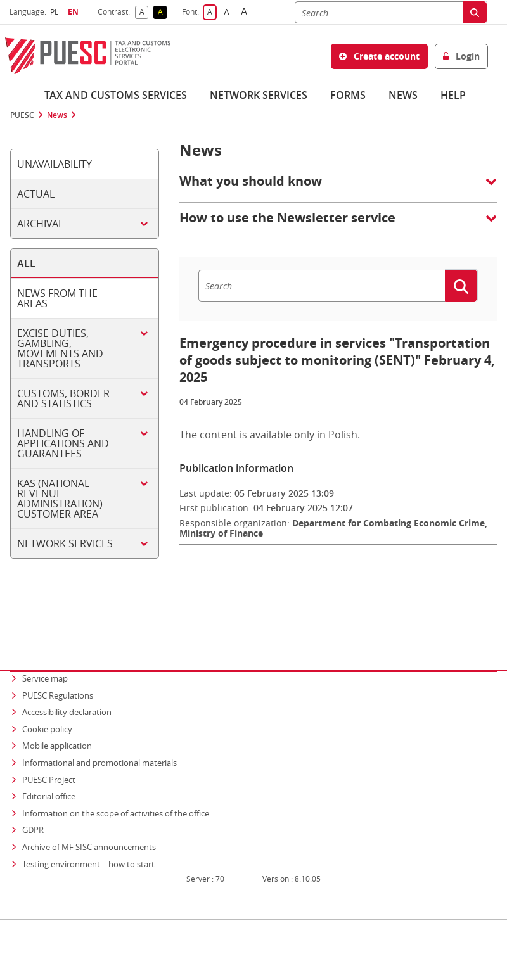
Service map (45, 653)
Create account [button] (379, 56)
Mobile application (57, 721)
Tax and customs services (115, 95)
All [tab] (26, 263)
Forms (348, 95)
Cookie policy (47, 704)
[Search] (379, 12)
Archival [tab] (40, 224)
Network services (258, 95)
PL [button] (55, 11)
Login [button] (461, 56)
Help (453, 95)
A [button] (144, 12)
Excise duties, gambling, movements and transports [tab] (60, 348)
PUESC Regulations (57, 670)
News (403, 95)
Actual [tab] (36, 194)
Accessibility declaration (67, 687)
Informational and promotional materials (99, 738)
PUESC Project (48, 755)
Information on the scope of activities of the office (116, 788)
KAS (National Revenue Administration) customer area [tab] (60, 498)
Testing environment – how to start (88, 839)
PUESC (22, 115)
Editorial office (48, 771)
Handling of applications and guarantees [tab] (63, 443)
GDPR (33, 805)
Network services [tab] (65, 543)
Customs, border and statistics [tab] (63, 398)
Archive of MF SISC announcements (89, 822)
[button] (338, 187)
